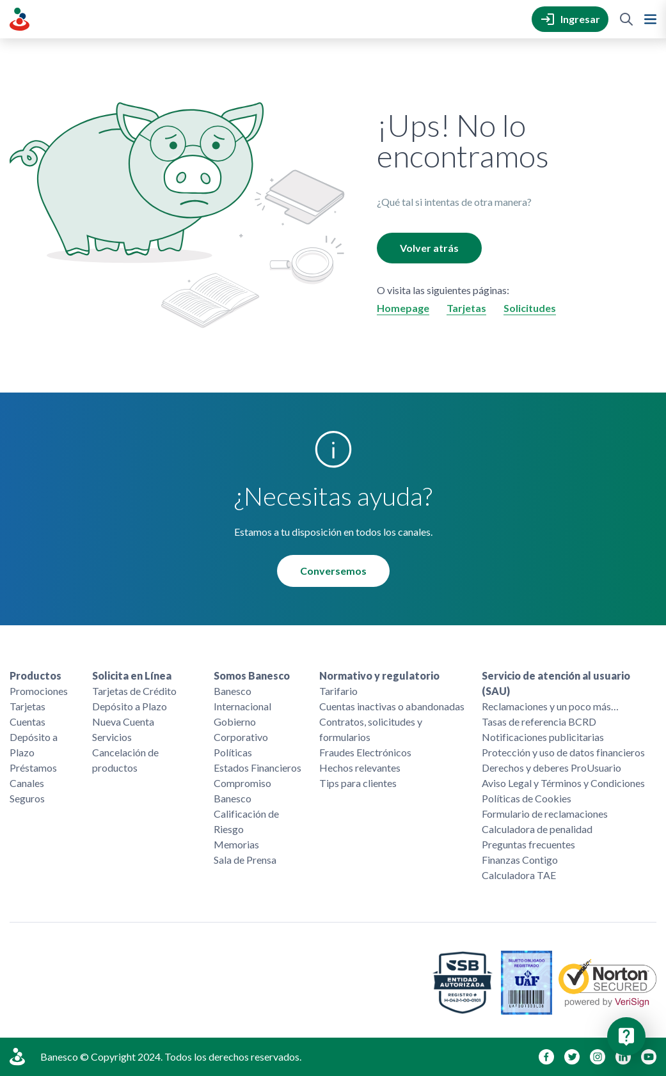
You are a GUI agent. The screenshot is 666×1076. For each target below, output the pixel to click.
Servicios (112, 737)
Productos (35, 675)
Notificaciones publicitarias (543, 737)
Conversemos (333, 571)
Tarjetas (466, 308)
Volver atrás (429, 248)
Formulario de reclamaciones (545, 813)
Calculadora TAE (519, 875)
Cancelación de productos (125, 760)
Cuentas (27, 721)
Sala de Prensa (245, 860)
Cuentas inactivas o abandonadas (391, 706)
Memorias (236, 844)
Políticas (233, 752)
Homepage (403, 308)
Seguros (27, 798)
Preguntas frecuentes (528, 844)
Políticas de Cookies (526, 798)
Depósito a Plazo (34, 744)
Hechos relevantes (359, 767)
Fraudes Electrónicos (365, 752)
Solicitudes (529, 308)
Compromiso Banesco (242, 790)
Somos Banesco (252, 675)
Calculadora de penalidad (537, 829)
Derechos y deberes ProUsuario (551, 767)
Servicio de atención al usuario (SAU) (556, 683)
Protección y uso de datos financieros (563, 752)
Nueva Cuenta (123, 721)
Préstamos (33, 767)
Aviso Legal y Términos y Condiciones (563, 783)
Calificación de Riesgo (246, 821)
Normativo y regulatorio (379, 675)
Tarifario (338, 691)
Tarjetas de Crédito (134, 691)
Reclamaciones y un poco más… (550, 706)
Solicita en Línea (131, 675)
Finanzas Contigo (520, 860)
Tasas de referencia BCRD (539, 721)
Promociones (39, 691)
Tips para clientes (358, 783)
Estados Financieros (257, 767)
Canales (27, 783)
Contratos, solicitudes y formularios (370, 729)
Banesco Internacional (242, 698)
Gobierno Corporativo (241, 729)
